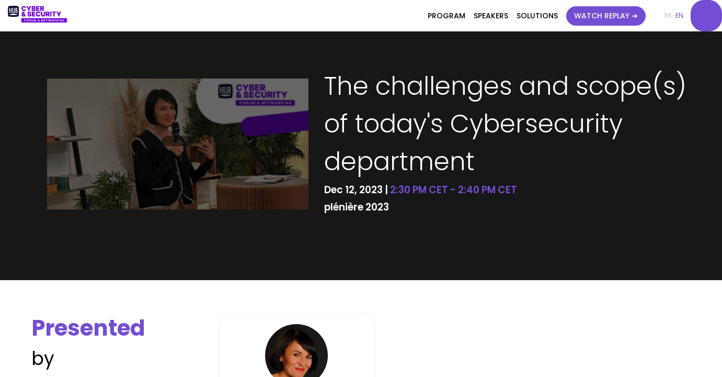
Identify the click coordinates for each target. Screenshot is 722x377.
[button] (606, 16)
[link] (446, 15)
